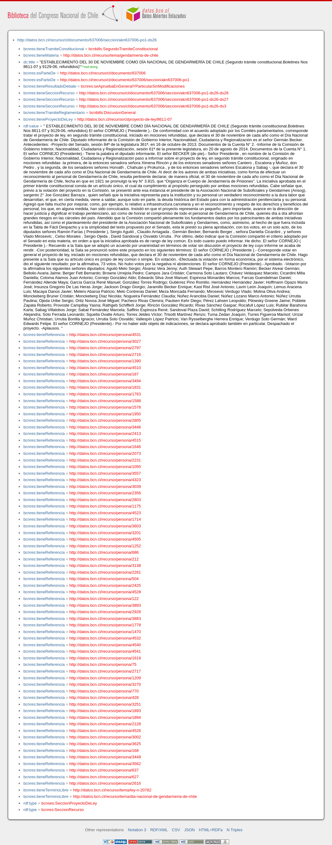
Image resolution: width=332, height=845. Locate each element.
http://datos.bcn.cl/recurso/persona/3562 (105, 763)
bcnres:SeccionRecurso (62, 809)
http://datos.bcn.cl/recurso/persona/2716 (105, 354)
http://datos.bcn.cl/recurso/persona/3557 (105, 473)
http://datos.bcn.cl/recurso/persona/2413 (105, 433)
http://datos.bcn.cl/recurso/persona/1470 (105, 631)
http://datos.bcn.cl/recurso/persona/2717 (105, 671)
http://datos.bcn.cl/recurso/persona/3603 (105, 526)
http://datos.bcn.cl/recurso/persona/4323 (105, 479)
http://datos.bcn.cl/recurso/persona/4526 (105, 730)
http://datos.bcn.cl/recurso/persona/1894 (105, 717)
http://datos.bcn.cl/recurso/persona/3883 (105, 618)
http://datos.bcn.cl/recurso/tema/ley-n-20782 (112, 790)
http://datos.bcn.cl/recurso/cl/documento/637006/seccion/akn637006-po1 (124, 79)
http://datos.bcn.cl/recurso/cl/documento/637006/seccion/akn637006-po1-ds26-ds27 (153, 99)
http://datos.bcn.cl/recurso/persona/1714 (105, 519)
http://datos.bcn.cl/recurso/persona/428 (104, 697)
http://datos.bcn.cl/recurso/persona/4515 (105, 440)
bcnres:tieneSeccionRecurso (48, 93)
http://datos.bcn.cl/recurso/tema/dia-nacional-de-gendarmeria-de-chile (135, 796)
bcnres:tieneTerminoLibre (45, 790)
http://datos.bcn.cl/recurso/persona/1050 (105, 466)
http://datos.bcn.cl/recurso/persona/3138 (105, 565)
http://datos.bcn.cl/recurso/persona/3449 (105, 757)
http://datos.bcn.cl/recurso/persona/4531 (105, 334)
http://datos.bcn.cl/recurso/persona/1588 (105, 400)
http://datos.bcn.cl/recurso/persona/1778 (105, 625)
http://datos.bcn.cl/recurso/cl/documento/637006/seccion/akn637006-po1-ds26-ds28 (153, 93)
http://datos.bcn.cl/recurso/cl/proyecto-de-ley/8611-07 (124, 119)
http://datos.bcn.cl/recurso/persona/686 (104, 552)
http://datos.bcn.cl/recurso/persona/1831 (105, 387)
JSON (189, 830)
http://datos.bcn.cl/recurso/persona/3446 (105, 427)
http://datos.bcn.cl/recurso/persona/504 (104, 578)
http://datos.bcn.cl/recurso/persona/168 (104, 750)
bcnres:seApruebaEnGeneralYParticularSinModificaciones (133, 86)
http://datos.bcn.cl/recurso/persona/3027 (105, 341)
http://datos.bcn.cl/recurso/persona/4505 (105, 539)
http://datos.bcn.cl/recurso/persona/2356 (105, 493)
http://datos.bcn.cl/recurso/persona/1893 (105, 710)
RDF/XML (159, 830)
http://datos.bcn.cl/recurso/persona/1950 (105, 414)
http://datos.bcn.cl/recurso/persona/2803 (105, 499)
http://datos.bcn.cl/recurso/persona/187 (104, 374)
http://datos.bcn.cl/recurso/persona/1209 (105, 678)
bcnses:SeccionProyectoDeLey (69, 803)
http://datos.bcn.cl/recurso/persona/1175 (105, 506)
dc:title (29, 62)
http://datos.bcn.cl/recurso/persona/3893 (105, 605)
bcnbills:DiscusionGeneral (112, 112)
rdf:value (31, 126)
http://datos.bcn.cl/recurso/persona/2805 (105, 420)
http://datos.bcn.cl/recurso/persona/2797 (105, 347)
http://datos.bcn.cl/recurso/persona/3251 (105, 704)
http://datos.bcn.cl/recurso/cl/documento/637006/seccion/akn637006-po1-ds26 (87, 40)
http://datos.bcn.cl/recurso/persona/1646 (105, 446)
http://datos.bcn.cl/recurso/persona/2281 (105, 572)
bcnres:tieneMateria (40, 55)
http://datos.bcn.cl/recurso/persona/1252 (105, 546)
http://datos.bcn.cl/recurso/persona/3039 (105, 486)
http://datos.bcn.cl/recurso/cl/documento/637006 (102, 73)
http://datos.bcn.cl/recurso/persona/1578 (105, 407)
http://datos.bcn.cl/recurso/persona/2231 (105, 460)
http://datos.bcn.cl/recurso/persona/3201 (105, 532)
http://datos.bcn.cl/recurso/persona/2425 (105, 585)
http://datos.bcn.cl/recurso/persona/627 (104, 777)
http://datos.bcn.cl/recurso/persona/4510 (105, 367)
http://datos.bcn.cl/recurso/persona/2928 (105, 611)
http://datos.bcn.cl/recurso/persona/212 (104, 559)
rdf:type (30, 803)
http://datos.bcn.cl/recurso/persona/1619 (105, 658)
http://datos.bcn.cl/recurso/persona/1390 (105, 361)
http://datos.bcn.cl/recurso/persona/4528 (105, 592)
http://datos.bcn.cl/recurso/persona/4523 (105, 513)
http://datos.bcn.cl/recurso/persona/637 (104, 770)
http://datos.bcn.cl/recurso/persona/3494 (105, 381)
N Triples (235, 830)
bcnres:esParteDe (39, 73)
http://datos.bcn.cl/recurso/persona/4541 (105, 651)
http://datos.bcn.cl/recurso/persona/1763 (105, 394)
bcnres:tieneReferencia (44, 334)
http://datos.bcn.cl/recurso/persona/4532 (105, 638)
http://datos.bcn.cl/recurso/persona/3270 (105, 684)
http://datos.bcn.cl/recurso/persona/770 (104, 691)
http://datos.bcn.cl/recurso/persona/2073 (105, 453)
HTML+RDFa (211, 830)
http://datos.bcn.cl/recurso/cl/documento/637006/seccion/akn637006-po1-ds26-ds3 (152, 106)
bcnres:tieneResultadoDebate (49, 86)
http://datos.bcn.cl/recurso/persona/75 (102, 664)
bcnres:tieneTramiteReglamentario (54, 112)
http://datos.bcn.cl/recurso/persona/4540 (105, 645)
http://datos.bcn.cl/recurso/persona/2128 (105, 724)
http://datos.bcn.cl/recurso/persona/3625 (105, 743)
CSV (176, 830)
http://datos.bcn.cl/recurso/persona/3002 (105, 737)
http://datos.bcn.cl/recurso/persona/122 (104, 598)
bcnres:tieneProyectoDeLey (48, 119)
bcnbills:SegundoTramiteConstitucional (123, 49)
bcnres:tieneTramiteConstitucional (53, 49)
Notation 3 (137, 830)
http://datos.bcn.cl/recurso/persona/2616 (105, 783)
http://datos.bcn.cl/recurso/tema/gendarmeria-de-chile (110, 55)
